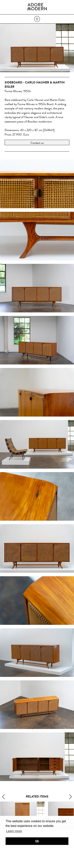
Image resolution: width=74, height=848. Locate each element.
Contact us (37, 143)
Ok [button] (37, 841)
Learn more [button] (14, 831)
